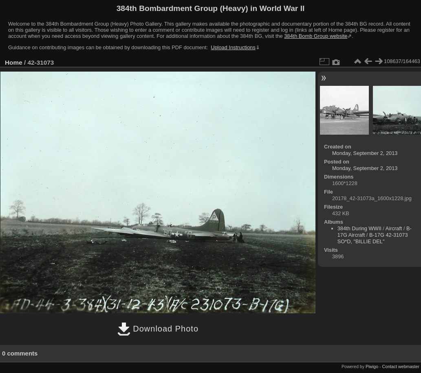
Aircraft (394, 228)
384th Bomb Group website (315, 36)
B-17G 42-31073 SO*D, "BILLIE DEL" (372, 238)
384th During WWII (359, 228)
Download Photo (157, 328)
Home (13, 62)
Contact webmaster (400, 366)
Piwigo (372, 366)
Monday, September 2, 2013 (365, 153)
